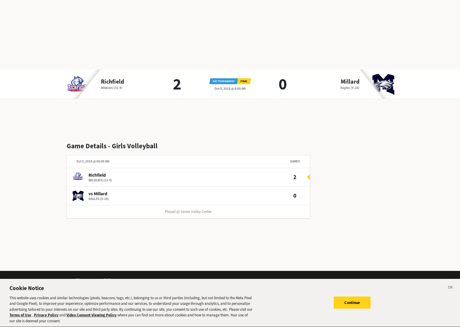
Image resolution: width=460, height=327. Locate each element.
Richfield (112, 82)
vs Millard (98, 194)
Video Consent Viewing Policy (91, 317)
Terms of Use (20, 317)
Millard (350, 82)
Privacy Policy (46, 317)
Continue (352, 304)
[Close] (450, 290)
